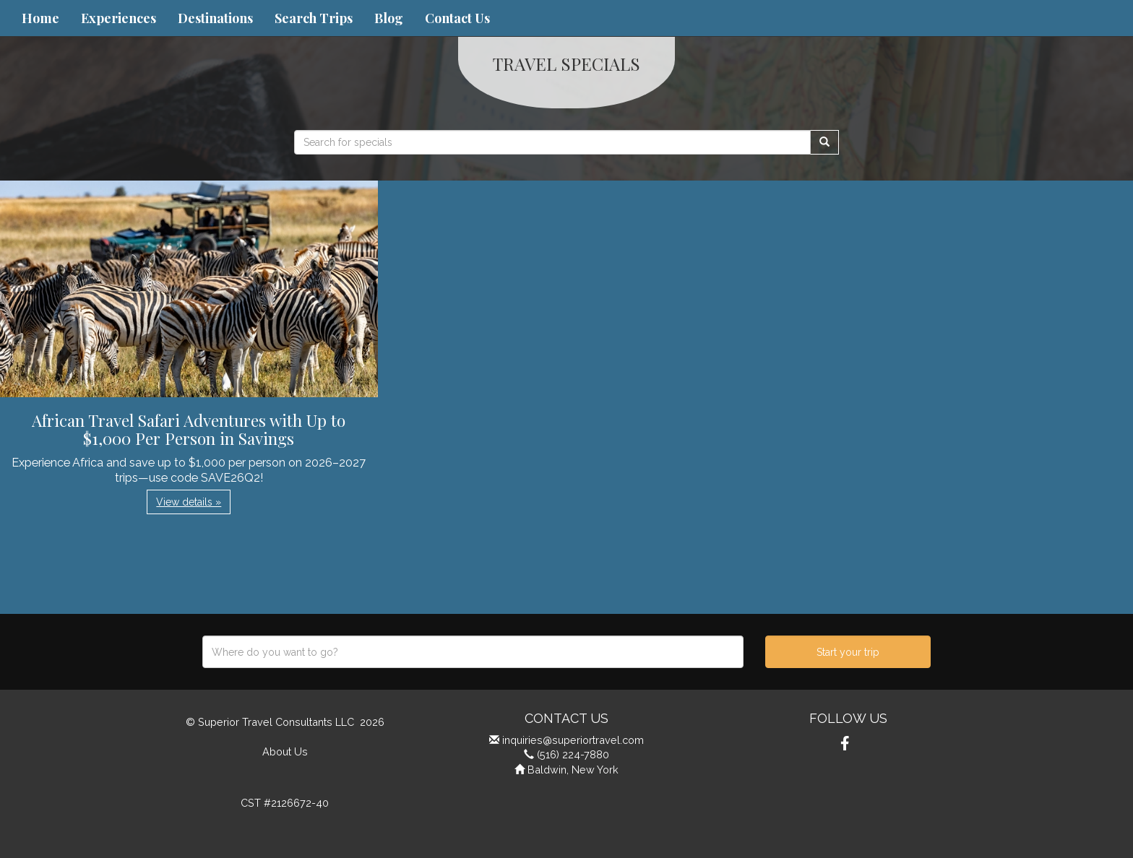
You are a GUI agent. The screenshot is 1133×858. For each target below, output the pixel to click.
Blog (388, 18)
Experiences (118, 18)
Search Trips (314, 18)
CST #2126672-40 (285, 803)
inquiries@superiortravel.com (573, 740)
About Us (285, 751)
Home (40, 18)
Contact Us (457, 18)
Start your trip (848, 652)
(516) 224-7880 (573, 754)
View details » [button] (188, 502)
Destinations (215, 18)
